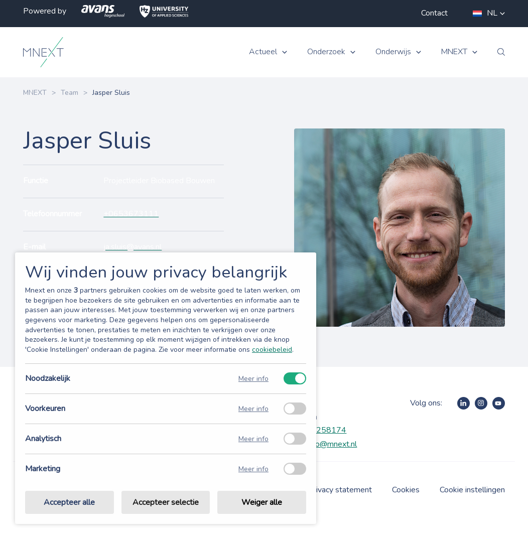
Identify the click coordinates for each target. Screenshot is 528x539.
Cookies (406, 489)
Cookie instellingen (472, 489)
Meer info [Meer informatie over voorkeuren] (253, 409)
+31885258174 (316, 430)
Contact (434, 13)
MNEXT (454, 52)
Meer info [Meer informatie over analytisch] (253, 439)
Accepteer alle (69, 502)
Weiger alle (261, 502)
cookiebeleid (272, 349)
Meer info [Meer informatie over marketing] (253, 469)
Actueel (263, 52)
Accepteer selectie (166, 502)
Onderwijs (393, 52)
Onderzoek (326, 52)
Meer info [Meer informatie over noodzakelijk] (253, 378)
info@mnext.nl (332, 444)
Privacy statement (340, 489)
